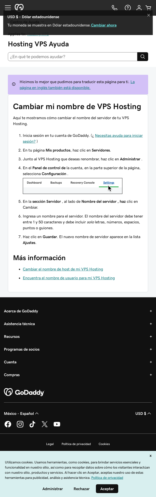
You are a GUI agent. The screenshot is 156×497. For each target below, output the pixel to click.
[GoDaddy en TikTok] (32, 427)
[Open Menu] (6, 8)
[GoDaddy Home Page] (24, 392)
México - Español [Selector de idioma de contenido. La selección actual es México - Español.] (22, 413)
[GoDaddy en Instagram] (20, 427)
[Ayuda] (127, 7)
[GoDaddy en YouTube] (57, 427)
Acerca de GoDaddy (21, 311)
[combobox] (72, 56)
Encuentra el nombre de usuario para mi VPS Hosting (69, 278)
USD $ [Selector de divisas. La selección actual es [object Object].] (143, 413)
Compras (12, 375)
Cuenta (10, 362)
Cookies (104, 444)
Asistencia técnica (19, 324)
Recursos (12, 336)
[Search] (142, 56)
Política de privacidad (76, 444)
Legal (50, 444)
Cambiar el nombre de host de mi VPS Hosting (63, 269)
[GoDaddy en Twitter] (45, 427)
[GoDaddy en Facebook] (8, 427)
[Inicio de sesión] (139, 8)
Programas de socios (21, 349)
